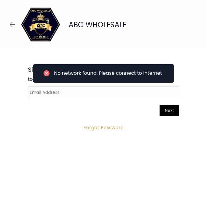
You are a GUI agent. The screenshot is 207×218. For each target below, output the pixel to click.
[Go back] (12, 24)
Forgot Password (103, 127)
